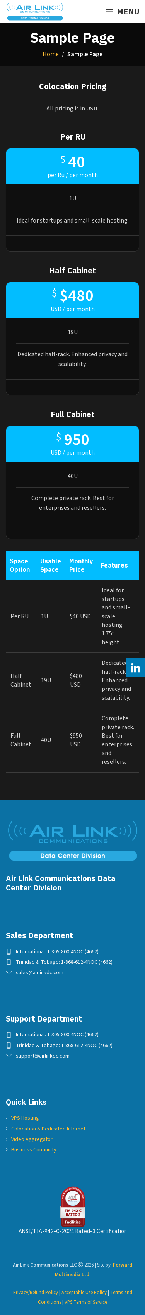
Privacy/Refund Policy (35, 1292)
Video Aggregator (32, 1139)
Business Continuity (33, 1150)
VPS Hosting (25, 1118)
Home (51, 54)
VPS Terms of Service (86, 1302)
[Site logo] (35, 11)
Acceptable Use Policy (84, 1292)
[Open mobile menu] (122, 11)
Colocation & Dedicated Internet (48, 1129)
